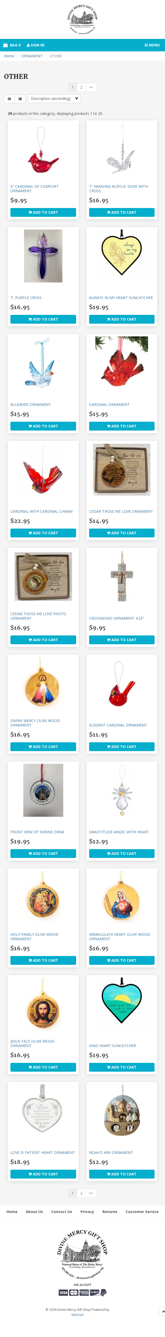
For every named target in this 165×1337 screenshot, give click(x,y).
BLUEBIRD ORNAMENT (30, 404)
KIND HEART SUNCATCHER (112, 1045)
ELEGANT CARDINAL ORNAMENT (118, 725)
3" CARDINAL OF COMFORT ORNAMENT (34, 188)
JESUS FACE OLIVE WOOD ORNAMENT (32, 1043)
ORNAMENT (31, 55)
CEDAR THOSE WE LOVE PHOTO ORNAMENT (38, 616)
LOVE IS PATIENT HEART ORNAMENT (42, 1152)
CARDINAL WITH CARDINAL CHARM (41, 511)
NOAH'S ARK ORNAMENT (111, 1152)
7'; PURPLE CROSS (26, 297)
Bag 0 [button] (12, 45)
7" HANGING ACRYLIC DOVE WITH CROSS (118, 188)
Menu (152, 45)
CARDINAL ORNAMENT (109, 404)
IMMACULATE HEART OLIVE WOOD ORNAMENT (119, 936)
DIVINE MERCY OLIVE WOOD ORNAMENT (35, 723)
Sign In (35, 45)
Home (9, 55)
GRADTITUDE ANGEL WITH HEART (119, 831)
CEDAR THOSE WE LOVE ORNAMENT (121, 511)
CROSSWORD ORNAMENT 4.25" (116, 618)
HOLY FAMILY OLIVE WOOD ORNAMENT (34, 936)
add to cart (43, 212)
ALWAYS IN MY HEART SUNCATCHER (121, 297)
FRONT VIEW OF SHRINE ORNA (37, 831)
